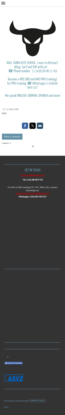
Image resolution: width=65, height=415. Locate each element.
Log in (6, 407)
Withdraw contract (37, 401)
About (6, 401)
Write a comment (12, 136)
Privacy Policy (15, 401)
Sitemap (24, 401)
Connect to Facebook (13, 363)
